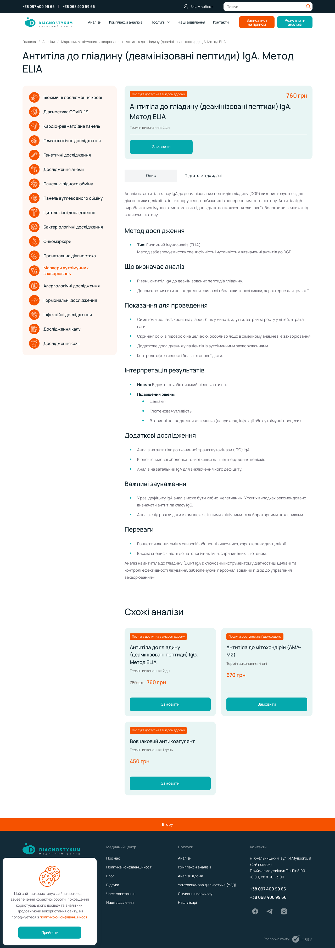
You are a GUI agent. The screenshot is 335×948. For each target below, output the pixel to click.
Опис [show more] (151, 177)
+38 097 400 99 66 (39, 6)
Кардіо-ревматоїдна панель (64, 126)
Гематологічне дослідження (65, 140)
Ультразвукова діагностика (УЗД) (207, 884)
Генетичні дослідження (60, 155)
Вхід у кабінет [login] (198, 6)
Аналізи (94, 22)
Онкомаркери (50, 241)
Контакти (221, 22)
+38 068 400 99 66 (79, 6)
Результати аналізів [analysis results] (295, 22)
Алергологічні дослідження (64, 286)
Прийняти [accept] (49, 932)
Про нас (113, 858)
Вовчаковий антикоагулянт (164, 746)
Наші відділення (191, 22)
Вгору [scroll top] (167, 824)
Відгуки (112, 884)
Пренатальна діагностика (62, 255)
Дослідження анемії (56, 169)
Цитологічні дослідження (62, 212)
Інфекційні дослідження (60, 314)
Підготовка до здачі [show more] (203, 177)
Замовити (170, 708)
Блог (110, 875)
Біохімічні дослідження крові (65, 97)
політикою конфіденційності (64, 916)
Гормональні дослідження (63, 300)
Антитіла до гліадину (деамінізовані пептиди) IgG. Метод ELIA (166, 657)
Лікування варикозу (195, 893)
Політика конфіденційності (129, 867)
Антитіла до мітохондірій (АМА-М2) (265, 653)
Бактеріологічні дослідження (66, 227)
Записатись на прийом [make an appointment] (257, 22)
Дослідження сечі (54, 343)
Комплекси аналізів (194, 867)
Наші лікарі (187, 902)
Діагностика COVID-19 (58, 112)
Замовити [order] (161, 147)
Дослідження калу (55, 329)
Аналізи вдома (190, 875)
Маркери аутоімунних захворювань (59, 270)
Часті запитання (120, 893)
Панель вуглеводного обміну (66, 198)
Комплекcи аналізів (126, 22)
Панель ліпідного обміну (61, 184)
